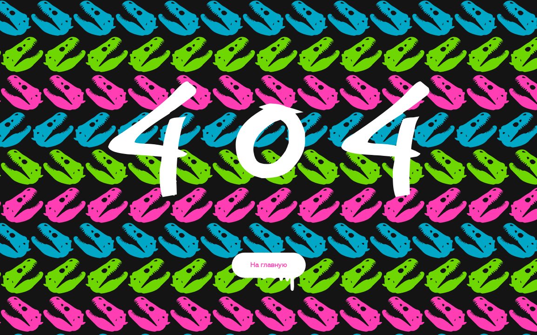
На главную (269, 270)
